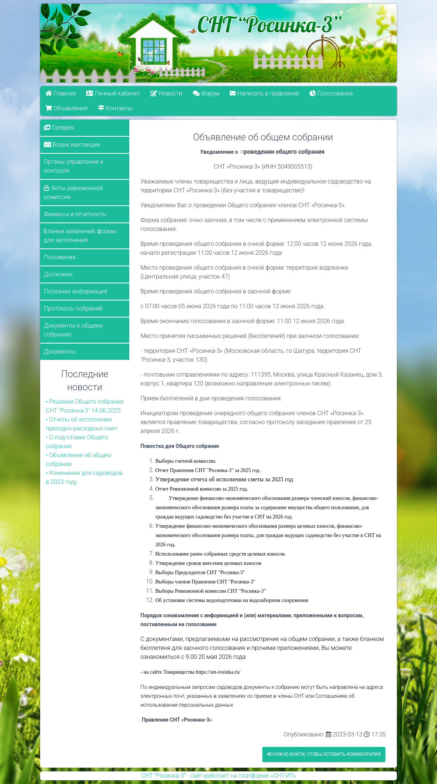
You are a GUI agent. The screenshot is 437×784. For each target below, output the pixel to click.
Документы (59, 351)
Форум (206, 93)
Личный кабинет (113, 93)
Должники (58, 274)
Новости (166, 93)
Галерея (59, 127)
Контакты (115, 108)
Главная (60, 93)
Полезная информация (75, 291)
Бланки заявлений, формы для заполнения (80, 236)
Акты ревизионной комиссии (73, 193)
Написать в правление (264, 93)
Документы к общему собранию (73, 330)
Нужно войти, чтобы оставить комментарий (324, 754)
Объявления (66, 108)
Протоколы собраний (73, 308)
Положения (59, 257)
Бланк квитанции (72, 144)
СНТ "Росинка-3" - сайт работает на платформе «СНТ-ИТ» (218, 775)
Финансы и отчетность (75, 214)
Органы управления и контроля (73, 166)
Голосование (331, 93)
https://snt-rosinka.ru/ (218, 672)
